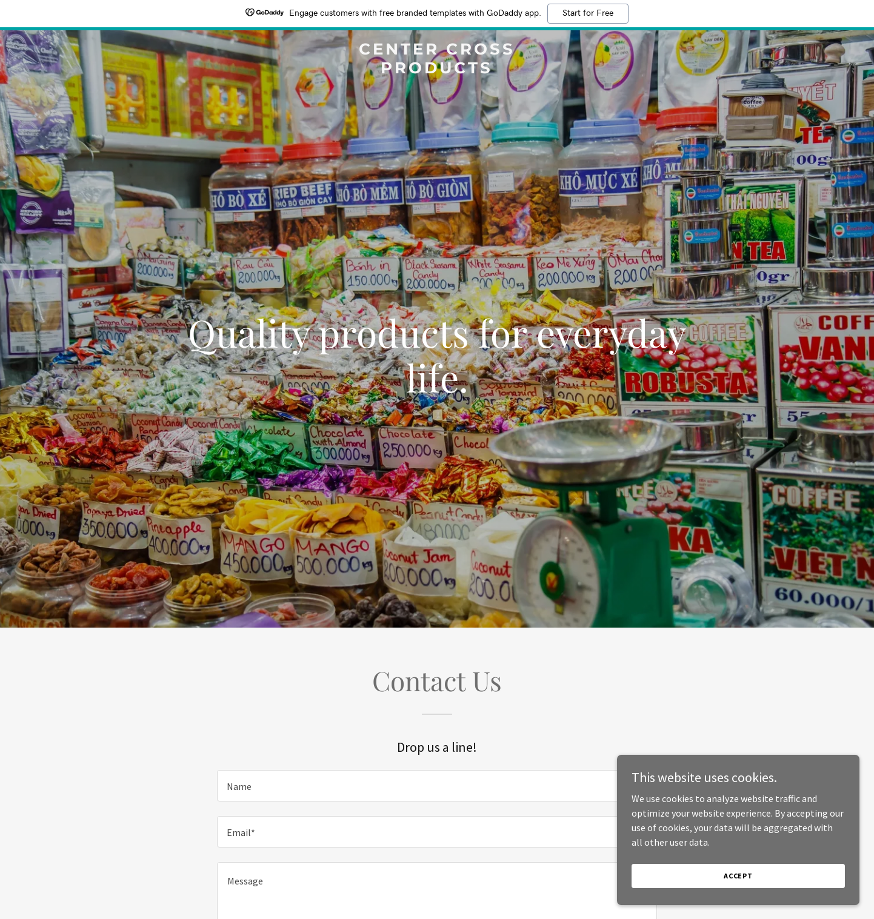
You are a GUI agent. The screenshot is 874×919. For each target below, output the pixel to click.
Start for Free (587, 13)
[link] (437, 70)
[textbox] (436, 785)
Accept (738, 875)
